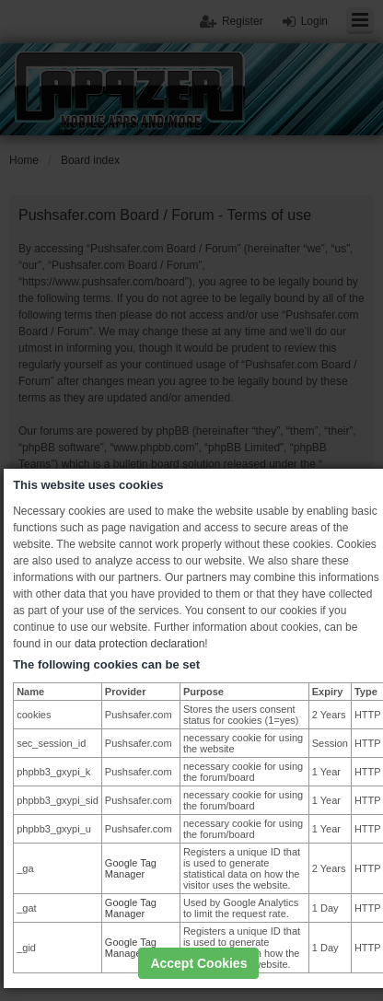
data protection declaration (139, 643)
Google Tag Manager (131, 868)
